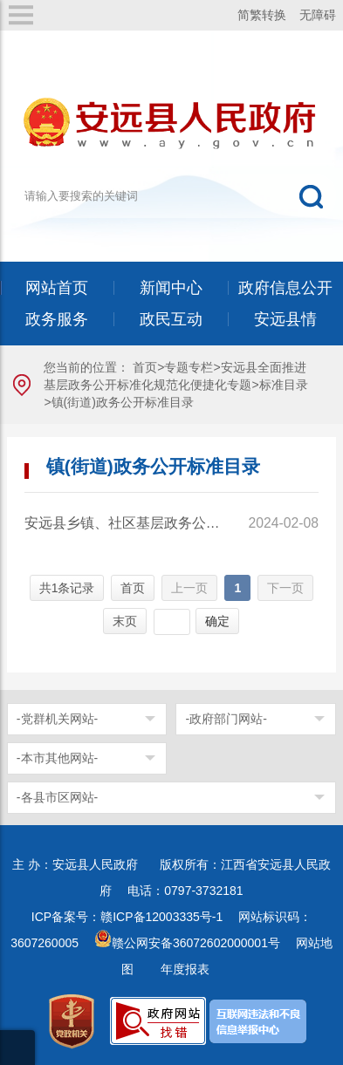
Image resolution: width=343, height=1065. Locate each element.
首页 (145, 367)
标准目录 (283, 385)
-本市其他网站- (57, 758)
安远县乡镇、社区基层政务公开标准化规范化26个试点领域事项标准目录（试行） (123, 522)
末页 (125, 621)
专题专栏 (188, 367)
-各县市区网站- (57, 797)
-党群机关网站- (57, 719)
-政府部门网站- (225, 719)
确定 (217, 621)
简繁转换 (261, 15)
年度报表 (185, 969)
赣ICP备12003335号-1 (161, 917)
